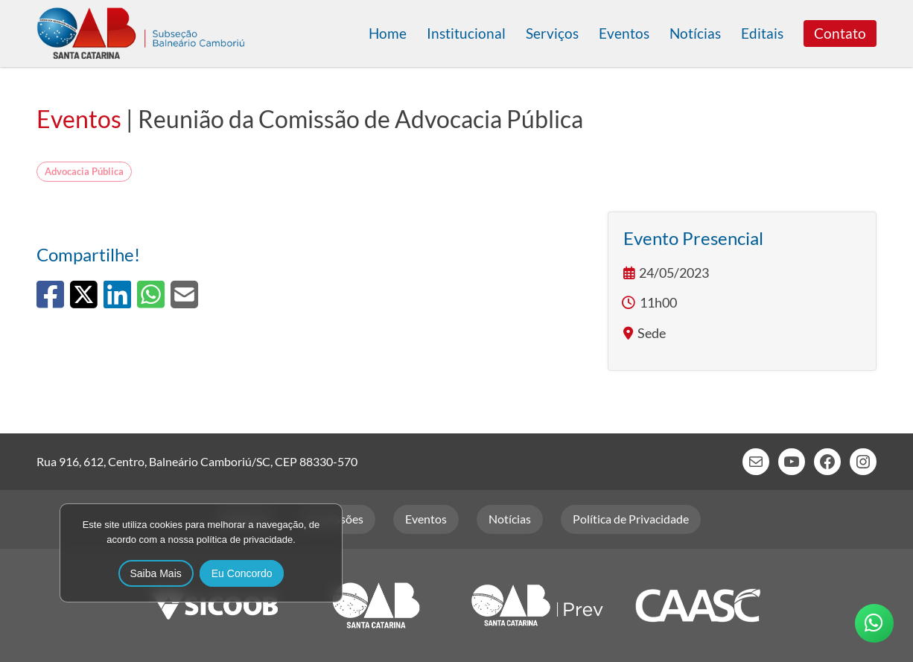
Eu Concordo (242, 573)
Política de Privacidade (631, 519)
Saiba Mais (156, 573)
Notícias (695, 33)
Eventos (624, 33)
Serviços (552, 33)
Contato (840, 33)
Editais (762, 33)
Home (388, 33)
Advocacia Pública (84, 171)
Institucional (466, 33)
